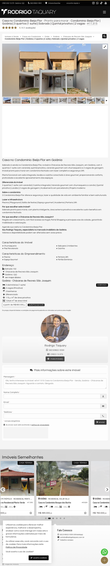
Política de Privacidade (16, 547)
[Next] (107, 489)
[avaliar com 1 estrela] (3, 27)
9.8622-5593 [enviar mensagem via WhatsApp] (36, 3)
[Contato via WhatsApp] (104, 552)
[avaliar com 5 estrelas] (15, 27)
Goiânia (6, 280)
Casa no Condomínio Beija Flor (22, 20)
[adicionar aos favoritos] (51, 514)
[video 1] (55, 132)
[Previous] (3, 489)
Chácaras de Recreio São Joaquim (31, 280)
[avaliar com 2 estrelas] (6, 27)
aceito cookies (38, 558)
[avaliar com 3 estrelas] (9, 27)
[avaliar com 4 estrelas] (12, 27)
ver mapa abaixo (13, 277)
